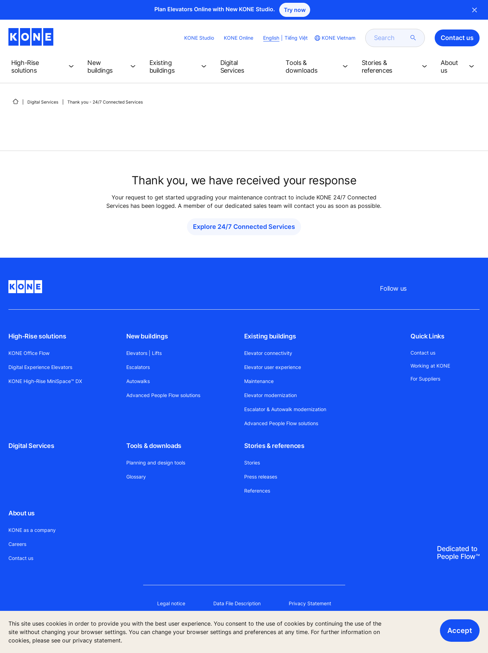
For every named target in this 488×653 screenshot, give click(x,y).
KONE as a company (32, 530)
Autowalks (138, 381)
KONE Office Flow (28, 353)
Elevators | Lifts (144, 353)
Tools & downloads (153, 445)
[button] (43, 66)
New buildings (147, 336)
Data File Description (237, 603)
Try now (295, 9)
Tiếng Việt (296, 38)
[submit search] (413, 38)
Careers (17, 544)
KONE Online (238, 38)
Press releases (260, 477)
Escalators (138, 367)
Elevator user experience (272, 367)
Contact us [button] (457, 37)
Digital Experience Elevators (40, 367)
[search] (391, 38)
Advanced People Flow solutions (163, 395)
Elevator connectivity (268, 353)
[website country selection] (334, 38)
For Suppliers (425, 379)
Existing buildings (270, 336)
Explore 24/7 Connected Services (244, 226)
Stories (252, 463)
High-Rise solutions (37, 336)
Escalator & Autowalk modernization (285, 409)
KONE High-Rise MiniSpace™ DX (45, 381)
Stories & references (274, 445)
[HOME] (15, 101)
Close (475, 10)
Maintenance (259, 381)
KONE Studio (199, 38)
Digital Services (42, 102)
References (257, 491)
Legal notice (171, 603)
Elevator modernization (270, 395)
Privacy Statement (310, 603)
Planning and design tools (155, 463)
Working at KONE (430, 366)
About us (21, 513)
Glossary (136, 477)
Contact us (20, 558)
